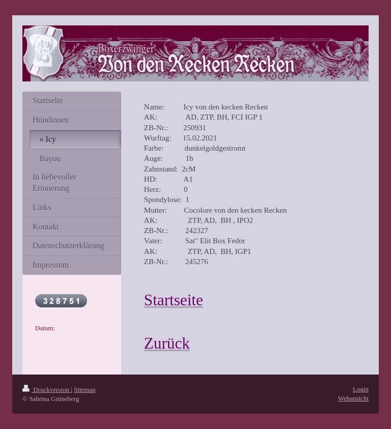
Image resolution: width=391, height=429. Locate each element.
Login (361, 389)
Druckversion (46, 389)
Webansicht (353, 398)
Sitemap (85, 389)
